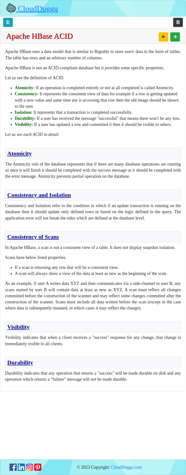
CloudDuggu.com (126, 467)
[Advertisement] (93, 425)
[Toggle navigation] (8, 22)
